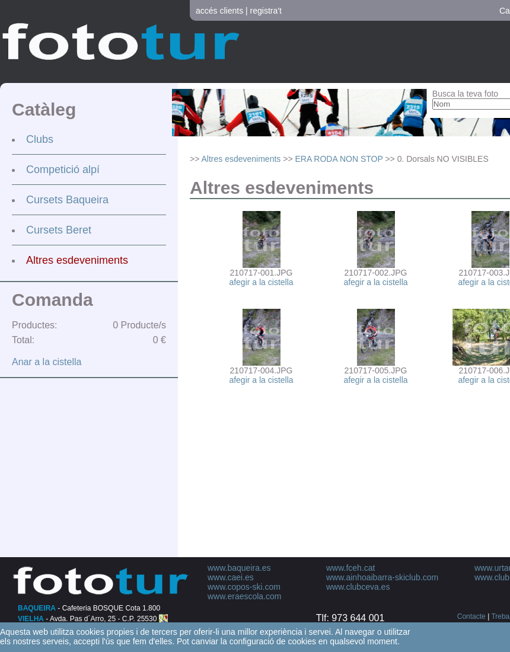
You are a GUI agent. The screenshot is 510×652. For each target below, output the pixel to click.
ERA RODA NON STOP (339, 159)
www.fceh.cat (350, 568)
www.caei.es (231, 577)
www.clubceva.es (358, 587)
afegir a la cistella (261, 282)
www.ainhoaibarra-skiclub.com (382, 577)
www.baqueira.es (239, 568)
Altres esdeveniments (77, 260)
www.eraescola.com (245, 596)
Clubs (39, 139)
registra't (266, 10)
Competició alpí (63, 169)
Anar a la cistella (46, 362)
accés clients (219, 10)
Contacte (471, 616)
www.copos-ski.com (244, 587)
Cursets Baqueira (67, 200)
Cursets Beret (58, 230)
